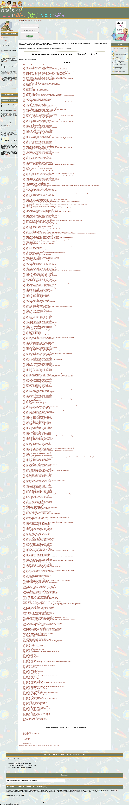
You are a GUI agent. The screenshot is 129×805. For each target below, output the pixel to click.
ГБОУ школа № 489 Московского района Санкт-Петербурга (37, 364)
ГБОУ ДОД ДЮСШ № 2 (28, 88)
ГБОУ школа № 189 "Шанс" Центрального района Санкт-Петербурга (40, 180)
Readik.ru (46, 803)
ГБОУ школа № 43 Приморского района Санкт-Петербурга (37, 343)
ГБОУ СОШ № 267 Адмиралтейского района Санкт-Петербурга (38, 243)
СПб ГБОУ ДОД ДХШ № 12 (29, 669)
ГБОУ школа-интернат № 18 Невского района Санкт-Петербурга (39, 620)
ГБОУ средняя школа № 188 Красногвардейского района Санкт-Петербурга (41, 179)
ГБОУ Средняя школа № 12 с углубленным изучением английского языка (41, 127)
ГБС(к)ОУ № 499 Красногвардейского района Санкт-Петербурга (38, 607)
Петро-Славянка (27, 743)
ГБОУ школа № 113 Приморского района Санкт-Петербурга (37, 124)
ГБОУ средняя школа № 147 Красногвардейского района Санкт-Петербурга (41, 152)
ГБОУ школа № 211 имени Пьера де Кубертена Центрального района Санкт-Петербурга (45, 199)
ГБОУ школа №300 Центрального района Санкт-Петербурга (37, 106)
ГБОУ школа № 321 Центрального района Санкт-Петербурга (38, 286)
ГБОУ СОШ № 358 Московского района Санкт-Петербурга (37, 317)
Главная (21, 20)
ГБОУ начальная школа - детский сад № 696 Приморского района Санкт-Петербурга (44, 74)
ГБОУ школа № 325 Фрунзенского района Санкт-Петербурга (37, 290)
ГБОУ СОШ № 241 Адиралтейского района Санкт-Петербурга (38, 222)
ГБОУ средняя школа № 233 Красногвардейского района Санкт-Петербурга (41, 215)
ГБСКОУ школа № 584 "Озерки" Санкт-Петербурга (35, 581)
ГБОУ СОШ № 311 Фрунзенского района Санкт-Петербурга (37, 276)
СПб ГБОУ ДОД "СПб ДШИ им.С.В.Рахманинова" (35, 688)
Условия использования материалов (10, 804)
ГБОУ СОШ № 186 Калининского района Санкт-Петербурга (37, 177)
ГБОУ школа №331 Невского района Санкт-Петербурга (36, 523)
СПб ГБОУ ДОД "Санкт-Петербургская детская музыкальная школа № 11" (41, 641)
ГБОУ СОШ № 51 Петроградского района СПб (34, 380)
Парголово (25, 740)
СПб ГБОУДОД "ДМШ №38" (29, 659)
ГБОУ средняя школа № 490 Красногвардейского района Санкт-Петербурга (41, 365)
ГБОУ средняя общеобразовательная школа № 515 (35, 384)
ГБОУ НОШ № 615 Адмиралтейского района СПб (35, 104)
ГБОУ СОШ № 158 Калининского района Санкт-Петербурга (37, 158)
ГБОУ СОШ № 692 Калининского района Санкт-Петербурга (37, 468)
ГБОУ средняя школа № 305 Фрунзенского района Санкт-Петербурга (40, 269)
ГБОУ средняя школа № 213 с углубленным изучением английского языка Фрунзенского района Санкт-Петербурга (51, 201)
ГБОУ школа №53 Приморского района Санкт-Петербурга (37, 548)
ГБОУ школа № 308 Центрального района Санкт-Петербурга (38, 273)
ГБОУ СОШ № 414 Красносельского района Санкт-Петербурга (38, 342)
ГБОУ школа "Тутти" (28, 577)
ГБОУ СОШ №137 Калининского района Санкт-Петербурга (37, 495)
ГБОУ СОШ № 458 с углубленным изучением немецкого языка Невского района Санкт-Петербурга (47, 353)
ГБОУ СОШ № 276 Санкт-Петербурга (32, 248)
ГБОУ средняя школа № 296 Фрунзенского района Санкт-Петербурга (40, 264)
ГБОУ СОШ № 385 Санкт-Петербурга (32, 333)
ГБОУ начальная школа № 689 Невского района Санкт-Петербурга (39, 105)
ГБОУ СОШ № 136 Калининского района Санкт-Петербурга (37, 142)
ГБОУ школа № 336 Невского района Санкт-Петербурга (36, 297)
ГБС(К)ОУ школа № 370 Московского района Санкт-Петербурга (38, 612)
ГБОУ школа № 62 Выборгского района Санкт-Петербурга (37, 442)
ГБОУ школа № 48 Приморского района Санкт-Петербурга (37, 67)
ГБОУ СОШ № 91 (27, 482)
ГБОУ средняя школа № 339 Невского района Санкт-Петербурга (39, 301)
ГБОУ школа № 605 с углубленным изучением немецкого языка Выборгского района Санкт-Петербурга (48, 436)
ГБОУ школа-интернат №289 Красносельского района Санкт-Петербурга (41, 108)
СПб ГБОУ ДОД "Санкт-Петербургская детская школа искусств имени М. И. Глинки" (43, 686)
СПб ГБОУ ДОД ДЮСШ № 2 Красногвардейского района (37, 699)
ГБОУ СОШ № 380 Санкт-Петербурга (32, 331)
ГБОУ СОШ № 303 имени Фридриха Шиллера (34, 518)
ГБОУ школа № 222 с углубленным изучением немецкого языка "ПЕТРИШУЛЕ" (42, 206)
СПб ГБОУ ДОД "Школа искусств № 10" (32, 691)
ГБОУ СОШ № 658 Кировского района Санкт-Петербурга (37, 458)
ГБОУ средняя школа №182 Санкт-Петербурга (34, 505)
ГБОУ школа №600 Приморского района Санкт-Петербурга (37, 563)
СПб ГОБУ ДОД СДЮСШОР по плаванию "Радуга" (35, 719)
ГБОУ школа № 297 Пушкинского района (33, 265)
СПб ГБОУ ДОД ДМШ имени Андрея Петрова (34, 662)
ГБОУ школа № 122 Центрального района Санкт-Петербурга (38, 130)
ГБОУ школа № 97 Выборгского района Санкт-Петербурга (37, 485)
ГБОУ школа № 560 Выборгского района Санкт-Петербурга (37, 411)
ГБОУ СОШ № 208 (27, 196)
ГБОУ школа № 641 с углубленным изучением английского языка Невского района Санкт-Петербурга (48, 450)
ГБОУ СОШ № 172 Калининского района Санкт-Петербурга (37, 501)
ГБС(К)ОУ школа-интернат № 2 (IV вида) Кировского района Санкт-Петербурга (42, 627)
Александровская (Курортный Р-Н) (31, 733)
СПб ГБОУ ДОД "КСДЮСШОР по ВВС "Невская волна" (36, 648)
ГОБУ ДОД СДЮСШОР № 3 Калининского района (35, 638)
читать (14, 37)
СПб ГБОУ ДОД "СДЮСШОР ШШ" (31, 696)
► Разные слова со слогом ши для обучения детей (19, 767)
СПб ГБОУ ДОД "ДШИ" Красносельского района (34, 646)
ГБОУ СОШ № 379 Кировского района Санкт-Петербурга (37, 66)
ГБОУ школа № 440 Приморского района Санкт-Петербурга (37, 537)
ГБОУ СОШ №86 (27, 574)
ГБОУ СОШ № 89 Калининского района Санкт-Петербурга (37, 479)
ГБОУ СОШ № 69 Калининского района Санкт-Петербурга (37, 466)
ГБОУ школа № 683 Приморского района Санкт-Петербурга (37, 463)
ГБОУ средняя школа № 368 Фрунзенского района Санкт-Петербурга (40, 325)
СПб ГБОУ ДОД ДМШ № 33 (29, 654)
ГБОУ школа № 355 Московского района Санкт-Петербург (37, 315)
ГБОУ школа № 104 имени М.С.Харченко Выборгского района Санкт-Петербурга (43, 119)
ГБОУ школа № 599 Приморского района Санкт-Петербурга (37, 431)
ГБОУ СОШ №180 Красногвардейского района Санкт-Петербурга (39, 170)
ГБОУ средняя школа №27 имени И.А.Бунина (34, 514)
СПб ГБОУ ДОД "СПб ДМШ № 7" (31, 656)
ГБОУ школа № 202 (27, 191)
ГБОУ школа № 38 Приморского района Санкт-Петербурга (37, 329)
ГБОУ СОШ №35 (27, 527)
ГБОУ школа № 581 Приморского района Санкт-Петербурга (37, 420)
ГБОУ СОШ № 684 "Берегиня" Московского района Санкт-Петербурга (40, 464)
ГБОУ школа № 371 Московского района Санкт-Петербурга (37, 326)
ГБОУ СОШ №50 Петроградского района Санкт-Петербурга (37, 542)
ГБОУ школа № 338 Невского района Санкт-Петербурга (36, 300)
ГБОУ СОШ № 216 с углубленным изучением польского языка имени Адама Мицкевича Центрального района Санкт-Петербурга (55, 204)
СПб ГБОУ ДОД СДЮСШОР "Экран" (32, 709)
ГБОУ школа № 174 (27, 167)
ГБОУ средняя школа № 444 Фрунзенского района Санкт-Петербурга (40, 347)
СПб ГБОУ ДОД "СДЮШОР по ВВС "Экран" (33, 697)
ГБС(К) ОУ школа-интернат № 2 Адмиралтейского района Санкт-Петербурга (42, 630)
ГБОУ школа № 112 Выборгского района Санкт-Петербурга (37, 122)
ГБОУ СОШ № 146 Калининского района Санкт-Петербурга (37, 151)
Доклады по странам (119, 61)
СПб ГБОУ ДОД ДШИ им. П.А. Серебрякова (33, 687)
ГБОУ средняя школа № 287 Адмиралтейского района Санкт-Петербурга (41, 257)
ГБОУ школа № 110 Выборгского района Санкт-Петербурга (37, 489)
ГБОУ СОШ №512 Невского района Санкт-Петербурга (36, 544)
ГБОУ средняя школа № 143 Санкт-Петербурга (34, 148)
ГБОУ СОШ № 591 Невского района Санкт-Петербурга (36, 424)
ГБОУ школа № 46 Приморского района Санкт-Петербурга (37, 354)
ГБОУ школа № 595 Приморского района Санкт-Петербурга (37, 428)
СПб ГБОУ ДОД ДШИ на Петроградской (32, 690)
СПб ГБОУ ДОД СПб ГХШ (29, 650)
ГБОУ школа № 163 (27, 498)
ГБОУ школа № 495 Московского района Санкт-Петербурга (37, 369)
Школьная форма (118, 67)
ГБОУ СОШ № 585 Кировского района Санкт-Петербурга (37, 423)
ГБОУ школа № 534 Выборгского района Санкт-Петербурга (37, 394)
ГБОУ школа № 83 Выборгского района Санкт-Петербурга (37, 476)
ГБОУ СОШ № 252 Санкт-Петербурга (32, 231)
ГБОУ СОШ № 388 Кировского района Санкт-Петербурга (37, 334)
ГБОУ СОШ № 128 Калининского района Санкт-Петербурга (37, 135)
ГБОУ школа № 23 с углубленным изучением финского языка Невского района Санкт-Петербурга (47, 211)
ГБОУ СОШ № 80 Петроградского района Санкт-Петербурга (37, 474)
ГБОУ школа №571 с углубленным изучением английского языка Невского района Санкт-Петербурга (48, 556)
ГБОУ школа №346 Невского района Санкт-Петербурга (36, 526)
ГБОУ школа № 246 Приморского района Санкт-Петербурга (37, 226)
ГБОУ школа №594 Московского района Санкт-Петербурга (37, 427)
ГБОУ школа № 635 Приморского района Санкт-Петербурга (37, 445)
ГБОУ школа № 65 (27, 454)
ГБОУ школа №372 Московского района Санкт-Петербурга (37, 530)
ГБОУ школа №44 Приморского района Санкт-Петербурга (37, 344)
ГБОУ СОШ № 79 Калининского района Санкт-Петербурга (37, 473)
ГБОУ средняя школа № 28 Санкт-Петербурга (34, 251)
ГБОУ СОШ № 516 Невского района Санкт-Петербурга (36, 385)
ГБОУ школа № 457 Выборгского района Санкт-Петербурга (37, 352)
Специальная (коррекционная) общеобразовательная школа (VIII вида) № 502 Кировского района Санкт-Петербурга (52, 603)
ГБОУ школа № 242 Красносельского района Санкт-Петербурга (38, 511)
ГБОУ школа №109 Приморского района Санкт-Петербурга (37, 487)
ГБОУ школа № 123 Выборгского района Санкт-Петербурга (37, 131)
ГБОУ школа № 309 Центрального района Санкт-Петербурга (38, 274)
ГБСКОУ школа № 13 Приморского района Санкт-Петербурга (38, 608)
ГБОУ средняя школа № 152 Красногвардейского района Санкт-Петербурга (41, 156)
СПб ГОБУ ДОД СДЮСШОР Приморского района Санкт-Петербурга (39, 715)
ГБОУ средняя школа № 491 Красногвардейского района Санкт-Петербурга (41, 366)
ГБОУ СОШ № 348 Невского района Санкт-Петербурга (36, 307)
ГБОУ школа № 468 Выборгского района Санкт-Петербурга (37, 357)
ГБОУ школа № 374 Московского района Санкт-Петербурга (37, 327)
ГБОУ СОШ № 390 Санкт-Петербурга (32, 535)
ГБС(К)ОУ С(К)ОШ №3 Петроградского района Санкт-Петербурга (39, 591)
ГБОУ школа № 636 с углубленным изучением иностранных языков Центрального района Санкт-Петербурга (50, 447)
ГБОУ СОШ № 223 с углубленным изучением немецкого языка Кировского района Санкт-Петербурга (48, 207)
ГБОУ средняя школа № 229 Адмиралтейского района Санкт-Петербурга (41, 210)
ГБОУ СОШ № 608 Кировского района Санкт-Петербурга (37, 437)
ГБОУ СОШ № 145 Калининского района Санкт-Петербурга (37, 149)
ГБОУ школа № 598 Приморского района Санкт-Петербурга (37, 99)
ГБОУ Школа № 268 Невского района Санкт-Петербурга (36, 244)
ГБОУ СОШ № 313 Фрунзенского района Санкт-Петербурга (37, 279)
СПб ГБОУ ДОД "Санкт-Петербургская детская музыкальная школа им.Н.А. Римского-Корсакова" (47, 661)
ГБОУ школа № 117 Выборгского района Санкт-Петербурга (37, 126)
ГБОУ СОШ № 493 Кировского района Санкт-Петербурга (37, 368)
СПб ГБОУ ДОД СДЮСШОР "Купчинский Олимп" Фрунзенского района (40, 692)
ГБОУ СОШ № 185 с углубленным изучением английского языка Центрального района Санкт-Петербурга (49, 175)
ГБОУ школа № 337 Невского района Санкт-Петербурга (36, 299)
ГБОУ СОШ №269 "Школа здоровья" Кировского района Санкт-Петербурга (41, 513)
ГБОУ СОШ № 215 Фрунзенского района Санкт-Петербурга (37, 203)
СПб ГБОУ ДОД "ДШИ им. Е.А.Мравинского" (34, 685)
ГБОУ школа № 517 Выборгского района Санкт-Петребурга (37, 545)
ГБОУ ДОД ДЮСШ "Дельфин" (30, 87)
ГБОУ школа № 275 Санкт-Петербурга (32, 247)
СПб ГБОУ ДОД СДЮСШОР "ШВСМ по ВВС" (34, 707)
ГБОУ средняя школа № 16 (29, 159)
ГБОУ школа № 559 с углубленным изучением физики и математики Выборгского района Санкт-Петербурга (49, 410)
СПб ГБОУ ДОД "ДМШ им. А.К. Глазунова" (33, 645)
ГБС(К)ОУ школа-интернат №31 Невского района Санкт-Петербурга (39, 585)
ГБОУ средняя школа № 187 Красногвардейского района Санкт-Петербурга (41, 178)
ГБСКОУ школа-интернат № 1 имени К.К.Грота (34, 625)
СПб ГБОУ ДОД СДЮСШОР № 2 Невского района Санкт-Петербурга (40, 712)
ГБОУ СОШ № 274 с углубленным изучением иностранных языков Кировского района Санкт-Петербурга (49, 246)
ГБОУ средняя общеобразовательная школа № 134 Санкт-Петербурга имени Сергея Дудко (45, 140)
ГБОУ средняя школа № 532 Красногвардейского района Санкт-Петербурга (41, 392)
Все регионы (27, 20)
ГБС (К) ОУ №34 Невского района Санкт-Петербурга (36, 611)
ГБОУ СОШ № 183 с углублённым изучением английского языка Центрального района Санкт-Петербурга (49, 173)
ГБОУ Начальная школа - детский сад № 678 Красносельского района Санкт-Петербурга (45, 68)
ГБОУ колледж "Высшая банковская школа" (33, 96)
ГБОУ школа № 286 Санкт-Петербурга (32, 256)
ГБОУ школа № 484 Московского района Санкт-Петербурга (37, 362)
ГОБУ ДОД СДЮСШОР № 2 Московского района (35, 635)
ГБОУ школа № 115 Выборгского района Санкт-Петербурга (37, 125)
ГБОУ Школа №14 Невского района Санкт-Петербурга (36, 496)
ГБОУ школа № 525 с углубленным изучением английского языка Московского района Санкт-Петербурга (49, 389)
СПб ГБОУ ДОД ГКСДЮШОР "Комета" (32, 643)
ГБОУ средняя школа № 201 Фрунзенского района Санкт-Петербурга (40, 190)
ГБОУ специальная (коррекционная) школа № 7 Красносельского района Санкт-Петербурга (45, 617)
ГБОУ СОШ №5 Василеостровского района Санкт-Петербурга (38, 540)
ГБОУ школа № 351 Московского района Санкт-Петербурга (37, 311)
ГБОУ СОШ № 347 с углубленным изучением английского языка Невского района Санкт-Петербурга (47, 306)
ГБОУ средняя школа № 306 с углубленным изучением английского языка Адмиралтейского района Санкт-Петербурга (52, 270)
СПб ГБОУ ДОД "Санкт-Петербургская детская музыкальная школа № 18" (41, 651)
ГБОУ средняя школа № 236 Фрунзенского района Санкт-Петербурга (40, 217)
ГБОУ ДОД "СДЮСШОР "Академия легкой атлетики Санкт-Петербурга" (40, 83)
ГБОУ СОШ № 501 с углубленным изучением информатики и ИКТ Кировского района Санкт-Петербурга (48, 373)
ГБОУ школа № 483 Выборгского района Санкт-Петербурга (37, 360)
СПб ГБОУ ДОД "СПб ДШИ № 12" (31, 673)
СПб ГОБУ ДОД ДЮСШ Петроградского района (34, 717)
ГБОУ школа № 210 (27, 198)
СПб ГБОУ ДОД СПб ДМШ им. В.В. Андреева (34, 664)
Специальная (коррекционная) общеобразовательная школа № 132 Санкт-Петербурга (44, 109)
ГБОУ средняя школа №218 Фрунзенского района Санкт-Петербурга (40, 507)
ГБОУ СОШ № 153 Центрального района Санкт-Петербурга (37, 157)
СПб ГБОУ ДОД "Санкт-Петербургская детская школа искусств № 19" (40, 675)
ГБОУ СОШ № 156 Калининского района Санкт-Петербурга (37, 497)
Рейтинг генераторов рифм (120, 64)
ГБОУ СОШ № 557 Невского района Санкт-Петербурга (36, 407)
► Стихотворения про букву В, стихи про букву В (18, 763)
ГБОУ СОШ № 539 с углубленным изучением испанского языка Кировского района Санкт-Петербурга (48, 399)
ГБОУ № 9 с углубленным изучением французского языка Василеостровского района (44, 480)
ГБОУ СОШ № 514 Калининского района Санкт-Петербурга (37, 383)
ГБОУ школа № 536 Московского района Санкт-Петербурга (37, 396)
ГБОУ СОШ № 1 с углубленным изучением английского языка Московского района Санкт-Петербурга (48, 115)
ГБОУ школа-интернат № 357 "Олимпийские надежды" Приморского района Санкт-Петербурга (46, 580)
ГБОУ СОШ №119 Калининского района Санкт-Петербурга (37, 491)
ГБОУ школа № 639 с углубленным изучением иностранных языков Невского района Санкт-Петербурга (48, 448)
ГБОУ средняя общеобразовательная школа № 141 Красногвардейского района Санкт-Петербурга (47, 147)
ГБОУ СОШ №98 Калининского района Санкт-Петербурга (37, 576)
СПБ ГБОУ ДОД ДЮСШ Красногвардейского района (36, 701)
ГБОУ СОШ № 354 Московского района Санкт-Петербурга (37, 313)
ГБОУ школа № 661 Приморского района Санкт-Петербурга (37, 459)
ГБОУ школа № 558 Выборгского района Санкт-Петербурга (37, 408)
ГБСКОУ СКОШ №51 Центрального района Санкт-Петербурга (38, 633)
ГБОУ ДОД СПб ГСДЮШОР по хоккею (32, 80)
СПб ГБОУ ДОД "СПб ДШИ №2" (30, 677)
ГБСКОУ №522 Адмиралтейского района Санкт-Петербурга (37, 596)
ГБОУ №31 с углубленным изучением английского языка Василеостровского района (43, 521)
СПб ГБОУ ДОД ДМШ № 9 (29, 660)
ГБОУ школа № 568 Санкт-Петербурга (32, 415)
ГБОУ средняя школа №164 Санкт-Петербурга (34, 500)
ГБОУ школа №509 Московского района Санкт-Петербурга (37, 543)
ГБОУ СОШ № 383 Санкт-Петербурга (32, 332)
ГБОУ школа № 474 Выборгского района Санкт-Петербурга (37, 358)
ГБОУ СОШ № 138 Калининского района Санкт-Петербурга (37, 143)
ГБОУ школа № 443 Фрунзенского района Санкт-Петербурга (37, 346)
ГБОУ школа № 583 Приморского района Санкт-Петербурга (37, 422)
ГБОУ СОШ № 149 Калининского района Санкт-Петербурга (37, 153)
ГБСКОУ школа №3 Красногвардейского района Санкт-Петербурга (39, 587)
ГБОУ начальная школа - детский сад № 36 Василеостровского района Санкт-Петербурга (45, 69)
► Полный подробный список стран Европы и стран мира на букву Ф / (23, 761)
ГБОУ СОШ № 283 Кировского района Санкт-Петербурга (37, 254)
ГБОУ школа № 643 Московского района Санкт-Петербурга (37, 452)
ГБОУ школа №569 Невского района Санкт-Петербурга (36, 554)
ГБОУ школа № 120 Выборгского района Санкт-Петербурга (37, 129)
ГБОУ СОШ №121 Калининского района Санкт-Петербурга (37, 492)
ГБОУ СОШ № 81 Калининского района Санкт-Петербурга (37, 475)
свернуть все (123, 48)
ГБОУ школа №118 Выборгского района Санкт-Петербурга (37, 490)
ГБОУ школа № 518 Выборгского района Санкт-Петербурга (37, 386)
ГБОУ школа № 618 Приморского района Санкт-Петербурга (37, 440)
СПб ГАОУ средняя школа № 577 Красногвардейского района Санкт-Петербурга (43, 640)
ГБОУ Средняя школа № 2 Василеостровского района (36, 186)
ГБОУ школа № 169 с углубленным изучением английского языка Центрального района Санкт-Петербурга (49, 164)
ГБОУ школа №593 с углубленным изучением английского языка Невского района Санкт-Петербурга (48, 560)
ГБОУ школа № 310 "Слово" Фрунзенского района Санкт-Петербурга (40, 275)
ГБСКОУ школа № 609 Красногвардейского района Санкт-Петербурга (40, 593)
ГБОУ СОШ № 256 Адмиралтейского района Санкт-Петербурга (38, 235)
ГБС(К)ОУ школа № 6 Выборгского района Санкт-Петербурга (38, 586)
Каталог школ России (119, 65)
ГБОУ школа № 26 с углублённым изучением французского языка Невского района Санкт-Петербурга (48, 237)
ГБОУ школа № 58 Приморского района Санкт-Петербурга (37, 559)
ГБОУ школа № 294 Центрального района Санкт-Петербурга (38, 263)
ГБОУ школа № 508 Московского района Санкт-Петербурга (37, 379)
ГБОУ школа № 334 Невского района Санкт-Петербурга (36, 296)
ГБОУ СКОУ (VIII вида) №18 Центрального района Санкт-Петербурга (40, 597)
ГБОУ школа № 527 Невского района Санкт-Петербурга (36, 390)
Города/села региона (37, 20)
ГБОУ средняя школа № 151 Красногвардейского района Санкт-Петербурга (41, 154)
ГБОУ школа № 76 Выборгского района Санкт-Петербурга (37, 469)
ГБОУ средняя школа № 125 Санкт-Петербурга (34, 133)
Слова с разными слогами (120, 54)
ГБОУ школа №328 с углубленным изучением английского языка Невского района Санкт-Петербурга (48, 522)
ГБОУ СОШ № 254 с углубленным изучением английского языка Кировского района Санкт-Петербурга (48, 232)
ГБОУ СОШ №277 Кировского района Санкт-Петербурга (36, 249)
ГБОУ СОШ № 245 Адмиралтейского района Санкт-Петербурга (38, 225)
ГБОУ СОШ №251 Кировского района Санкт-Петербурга (36, 512)
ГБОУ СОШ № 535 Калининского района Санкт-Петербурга (37, 395)
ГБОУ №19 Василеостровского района (32, 506)
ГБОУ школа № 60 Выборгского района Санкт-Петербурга (37, 432)
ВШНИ (24, 720)
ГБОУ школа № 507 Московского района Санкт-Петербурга (37, 378)
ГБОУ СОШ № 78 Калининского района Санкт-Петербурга (37, 471)
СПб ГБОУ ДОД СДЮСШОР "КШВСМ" (32, 704)
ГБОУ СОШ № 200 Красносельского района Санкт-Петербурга (38, 189)
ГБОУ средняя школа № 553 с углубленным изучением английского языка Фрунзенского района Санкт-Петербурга (51, 405)
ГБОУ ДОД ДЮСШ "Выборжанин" (31, 85)
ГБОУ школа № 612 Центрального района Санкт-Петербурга (38, 438)
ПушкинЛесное (26, 735)
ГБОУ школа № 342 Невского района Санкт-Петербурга (36, 304)
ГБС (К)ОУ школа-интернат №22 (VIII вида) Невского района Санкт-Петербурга (42, 628)
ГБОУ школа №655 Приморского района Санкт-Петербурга (37, 565)
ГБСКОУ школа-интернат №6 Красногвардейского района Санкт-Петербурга (42, 629)
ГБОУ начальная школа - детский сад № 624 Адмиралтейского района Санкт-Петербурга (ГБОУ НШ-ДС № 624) (50, 71)
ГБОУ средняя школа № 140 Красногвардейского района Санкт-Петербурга (41, 146)
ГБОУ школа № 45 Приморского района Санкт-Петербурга (37, 349)
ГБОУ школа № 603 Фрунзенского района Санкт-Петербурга (37, 434)
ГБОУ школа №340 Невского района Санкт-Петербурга (36, 524)
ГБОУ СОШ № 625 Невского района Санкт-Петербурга (36, 443)
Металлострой (26, 738)
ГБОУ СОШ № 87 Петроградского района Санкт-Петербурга (37, 477)
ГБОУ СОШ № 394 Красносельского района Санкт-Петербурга (38, 338)
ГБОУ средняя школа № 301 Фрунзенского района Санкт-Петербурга (40, 114)
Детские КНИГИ (118, 62)
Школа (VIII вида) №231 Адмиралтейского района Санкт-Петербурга (40, 606)
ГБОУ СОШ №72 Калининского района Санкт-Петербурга (37, 569)
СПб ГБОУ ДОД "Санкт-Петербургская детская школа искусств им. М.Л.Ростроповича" (44, 682)
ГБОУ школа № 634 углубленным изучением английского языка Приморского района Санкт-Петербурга (48, 101)
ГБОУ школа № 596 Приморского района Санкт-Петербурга (37, 429)
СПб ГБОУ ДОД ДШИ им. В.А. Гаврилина (33, 680)
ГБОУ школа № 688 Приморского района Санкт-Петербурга (37, 465)
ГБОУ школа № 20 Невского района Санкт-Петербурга (36, 188)
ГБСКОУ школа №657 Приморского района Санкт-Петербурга (38, 618)
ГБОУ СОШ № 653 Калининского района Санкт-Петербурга (37, 455)
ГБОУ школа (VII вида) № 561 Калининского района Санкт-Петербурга (40, 582)
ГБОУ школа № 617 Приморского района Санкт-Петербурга (37, 439)
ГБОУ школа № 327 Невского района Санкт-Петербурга (36, 293)
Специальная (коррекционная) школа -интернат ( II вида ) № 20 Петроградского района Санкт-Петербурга (49, 619)
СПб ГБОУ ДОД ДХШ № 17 (29, 666)
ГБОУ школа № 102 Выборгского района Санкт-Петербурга (37, 116)
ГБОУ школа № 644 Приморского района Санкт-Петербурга (37, 453)
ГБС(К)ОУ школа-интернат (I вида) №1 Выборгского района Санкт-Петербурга (42, 622)
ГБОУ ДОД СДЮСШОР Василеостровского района (35, 92)
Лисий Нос (25, 737)
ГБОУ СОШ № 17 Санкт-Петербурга (31, 166)
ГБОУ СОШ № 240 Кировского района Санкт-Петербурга (37, 221)
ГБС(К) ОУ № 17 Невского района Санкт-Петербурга (36, 609)
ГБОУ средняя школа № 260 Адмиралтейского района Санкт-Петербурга (41, 238)
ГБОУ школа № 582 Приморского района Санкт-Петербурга (37, 421)
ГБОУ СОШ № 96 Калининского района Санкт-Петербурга (37, 639)
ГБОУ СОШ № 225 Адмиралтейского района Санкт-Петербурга (38, 209)
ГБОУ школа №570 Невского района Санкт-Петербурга (36, 555)
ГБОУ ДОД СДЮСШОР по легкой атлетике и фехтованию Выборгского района (42, 94)
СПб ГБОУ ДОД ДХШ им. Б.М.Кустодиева (33, 671)
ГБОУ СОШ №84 (27, 572)
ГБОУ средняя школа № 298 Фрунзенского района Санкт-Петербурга (40, 267)
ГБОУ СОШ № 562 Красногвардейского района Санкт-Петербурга (39, 412)
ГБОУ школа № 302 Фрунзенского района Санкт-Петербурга (37, 268)
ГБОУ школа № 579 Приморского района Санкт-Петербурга (37, 417)
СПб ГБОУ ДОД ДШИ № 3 (29, 676)
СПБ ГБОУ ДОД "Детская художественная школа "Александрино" (39, 665)
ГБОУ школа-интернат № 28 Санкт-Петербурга (34, 579)
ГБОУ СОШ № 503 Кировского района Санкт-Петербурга (37, 374)
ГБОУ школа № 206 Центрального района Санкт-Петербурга (38, 194)
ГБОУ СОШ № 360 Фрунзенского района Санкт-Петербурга (37, 318)
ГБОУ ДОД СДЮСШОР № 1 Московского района (35, 89)
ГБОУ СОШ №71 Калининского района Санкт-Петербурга (37, 567)
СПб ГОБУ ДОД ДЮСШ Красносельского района (35, 702)
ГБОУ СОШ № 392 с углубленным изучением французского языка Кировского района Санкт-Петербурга (48, 337)
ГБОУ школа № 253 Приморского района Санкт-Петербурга (37, 64)
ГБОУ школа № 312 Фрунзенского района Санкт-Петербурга (37, 278)
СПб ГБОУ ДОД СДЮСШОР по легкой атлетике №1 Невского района (40, 698)
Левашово (25, 734)
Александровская (27, 732)
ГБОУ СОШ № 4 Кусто (28, 341)
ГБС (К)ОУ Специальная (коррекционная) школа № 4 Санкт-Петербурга (40, 600)
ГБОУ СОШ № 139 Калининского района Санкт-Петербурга (37, 145)
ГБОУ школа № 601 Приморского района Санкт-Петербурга (37, 433)
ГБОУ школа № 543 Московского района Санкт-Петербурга (37, 549)
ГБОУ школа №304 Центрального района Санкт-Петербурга (37, 519)
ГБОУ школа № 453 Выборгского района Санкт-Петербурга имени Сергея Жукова (43, 350)
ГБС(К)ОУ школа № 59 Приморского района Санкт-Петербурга (38, 613)
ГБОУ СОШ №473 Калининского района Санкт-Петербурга (37, 539)
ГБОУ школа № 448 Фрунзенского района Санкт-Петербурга (37, 348)
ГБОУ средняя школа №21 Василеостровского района (36, 100)
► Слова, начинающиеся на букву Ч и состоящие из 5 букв (21, 765)
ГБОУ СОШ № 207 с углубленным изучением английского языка (38, 195)
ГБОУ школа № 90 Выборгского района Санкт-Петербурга (37, 481)
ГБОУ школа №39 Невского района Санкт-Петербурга (36, 534)
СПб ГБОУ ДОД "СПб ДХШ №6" (30, 670)
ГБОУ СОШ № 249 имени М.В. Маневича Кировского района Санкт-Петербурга (42, 228)
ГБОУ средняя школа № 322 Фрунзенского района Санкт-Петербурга (40, 288)
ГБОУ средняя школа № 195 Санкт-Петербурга (34, 184)
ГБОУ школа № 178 (27, 169)
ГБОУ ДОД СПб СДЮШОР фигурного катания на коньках (37, 82)
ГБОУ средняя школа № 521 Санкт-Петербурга (34, 387)
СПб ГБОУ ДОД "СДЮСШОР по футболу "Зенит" (35, 694)
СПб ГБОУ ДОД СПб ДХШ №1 (30, 667)
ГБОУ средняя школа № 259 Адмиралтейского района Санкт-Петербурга (41, 236)
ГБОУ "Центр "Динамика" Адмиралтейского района (35, 590)
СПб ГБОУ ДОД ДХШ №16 (29, 672)
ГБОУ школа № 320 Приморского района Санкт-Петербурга (37, 285)
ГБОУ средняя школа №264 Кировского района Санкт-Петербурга (39, 241)
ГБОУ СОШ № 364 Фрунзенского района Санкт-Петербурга (37, 321)
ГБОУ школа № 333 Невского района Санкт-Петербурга (36, 295)
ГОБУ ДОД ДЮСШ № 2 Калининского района (34, 634)
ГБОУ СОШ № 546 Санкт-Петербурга (32, 400)
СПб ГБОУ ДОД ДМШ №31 (29, 657)
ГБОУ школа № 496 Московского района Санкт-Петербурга (37, 370)
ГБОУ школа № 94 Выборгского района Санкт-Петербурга (37, 484)
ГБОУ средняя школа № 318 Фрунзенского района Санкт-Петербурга (40, 284)
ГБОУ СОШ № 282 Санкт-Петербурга (32, 253)
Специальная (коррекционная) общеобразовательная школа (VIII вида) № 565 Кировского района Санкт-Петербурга (52, 604)
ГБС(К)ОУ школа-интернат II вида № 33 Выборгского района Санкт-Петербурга (42, 623)
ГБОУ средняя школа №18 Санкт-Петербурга (34, 503)
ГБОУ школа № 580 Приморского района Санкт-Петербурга (37, 418)
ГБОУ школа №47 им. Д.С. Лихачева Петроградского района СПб (39, 538)
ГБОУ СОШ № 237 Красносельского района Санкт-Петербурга (38, 219)
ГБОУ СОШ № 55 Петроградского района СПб (34, 402)
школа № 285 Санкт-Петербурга (31, 516)
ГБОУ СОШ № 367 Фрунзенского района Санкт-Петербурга (37, 323)
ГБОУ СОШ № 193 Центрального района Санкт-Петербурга (37, 183)
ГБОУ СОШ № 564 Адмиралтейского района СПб (35, 413)
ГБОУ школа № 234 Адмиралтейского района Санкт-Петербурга (38, 216)
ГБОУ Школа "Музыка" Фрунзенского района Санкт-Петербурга (38, 571)
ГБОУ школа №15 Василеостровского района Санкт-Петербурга (38, 98)
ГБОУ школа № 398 (27, 339)
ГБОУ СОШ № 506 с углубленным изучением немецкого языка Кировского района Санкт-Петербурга (48, 376)
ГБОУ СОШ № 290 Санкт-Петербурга (32, 259)
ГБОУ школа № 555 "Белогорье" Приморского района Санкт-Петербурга (40, 406)
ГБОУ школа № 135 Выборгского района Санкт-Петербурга (37, 141)
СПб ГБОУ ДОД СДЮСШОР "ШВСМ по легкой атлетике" (37, 708)
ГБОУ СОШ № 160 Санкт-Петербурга (32, 161)
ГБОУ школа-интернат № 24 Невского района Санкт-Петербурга (39, 79)
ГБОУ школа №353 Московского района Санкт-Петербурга (37, 528)
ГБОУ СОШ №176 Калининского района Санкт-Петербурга (37, 502)
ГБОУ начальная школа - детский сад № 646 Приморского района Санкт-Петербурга (44, 72)
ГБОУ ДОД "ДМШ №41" (28, 644)
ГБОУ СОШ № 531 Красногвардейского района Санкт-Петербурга (39, 391)
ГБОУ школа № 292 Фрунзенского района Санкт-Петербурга (37, 262)
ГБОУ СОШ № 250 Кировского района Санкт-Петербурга (37, 230)
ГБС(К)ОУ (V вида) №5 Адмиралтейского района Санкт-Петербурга (39, 588)
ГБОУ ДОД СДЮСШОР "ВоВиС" (31, 93)
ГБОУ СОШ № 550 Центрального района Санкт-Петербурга (37, 403)
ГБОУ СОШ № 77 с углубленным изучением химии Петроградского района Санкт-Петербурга (46, 470)
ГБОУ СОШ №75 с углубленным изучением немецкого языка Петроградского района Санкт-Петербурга (48, 570)
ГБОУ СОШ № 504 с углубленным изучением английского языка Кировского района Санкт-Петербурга (48, 375)
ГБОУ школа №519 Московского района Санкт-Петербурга (37, 546)
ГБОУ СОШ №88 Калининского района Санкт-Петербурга (37, 575)
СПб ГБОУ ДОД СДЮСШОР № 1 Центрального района (36, 713)
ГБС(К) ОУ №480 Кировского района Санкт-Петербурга (36, 595)
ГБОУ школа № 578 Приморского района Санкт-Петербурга (37, 416)
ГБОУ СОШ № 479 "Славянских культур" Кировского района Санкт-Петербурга (42, 359)
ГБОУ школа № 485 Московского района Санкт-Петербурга (37, 363)
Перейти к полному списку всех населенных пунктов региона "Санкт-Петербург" (39, 745)
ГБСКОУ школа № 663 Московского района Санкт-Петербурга (38, 616)
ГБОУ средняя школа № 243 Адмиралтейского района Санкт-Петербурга (41, 223)
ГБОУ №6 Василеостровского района (32, 561)
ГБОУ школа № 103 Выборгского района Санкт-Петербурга (37, 117)
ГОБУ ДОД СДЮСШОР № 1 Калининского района (35, 636)
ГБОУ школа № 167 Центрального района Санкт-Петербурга (38, 163)
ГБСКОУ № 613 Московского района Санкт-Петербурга (36, 614)
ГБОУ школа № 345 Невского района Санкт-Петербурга (36, 305)
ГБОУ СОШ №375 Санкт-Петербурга (32, 328)
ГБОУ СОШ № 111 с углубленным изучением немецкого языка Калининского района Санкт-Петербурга (48, 121)
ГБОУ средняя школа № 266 (30, 242)
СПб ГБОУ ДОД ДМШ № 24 (29, 653)
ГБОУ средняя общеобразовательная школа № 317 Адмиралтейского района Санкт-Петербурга (46, 283)
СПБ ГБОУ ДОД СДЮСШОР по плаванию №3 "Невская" (37, 714)
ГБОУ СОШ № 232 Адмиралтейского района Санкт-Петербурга (38, 214)
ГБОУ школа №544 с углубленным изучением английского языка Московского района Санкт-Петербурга (48, 550)
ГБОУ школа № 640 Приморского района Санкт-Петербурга (37, 449)
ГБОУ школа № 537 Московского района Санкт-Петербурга (37, 397)
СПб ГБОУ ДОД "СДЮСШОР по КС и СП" (33, 693)
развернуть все (117, 48)
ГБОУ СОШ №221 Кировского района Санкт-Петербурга (36, 508)
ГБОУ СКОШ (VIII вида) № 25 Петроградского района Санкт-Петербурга (40, 598)
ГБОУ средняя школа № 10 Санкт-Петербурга (34, 486)
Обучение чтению (118, 52)
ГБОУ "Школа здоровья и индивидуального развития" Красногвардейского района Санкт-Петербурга (48, 78)
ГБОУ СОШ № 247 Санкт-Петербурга (32, 227)
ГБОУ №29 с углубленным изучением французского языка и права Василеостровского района (46, 517)
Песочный (25, 742)
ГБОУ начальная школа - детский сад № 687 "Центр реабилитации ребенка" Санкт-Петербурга (46, 73)
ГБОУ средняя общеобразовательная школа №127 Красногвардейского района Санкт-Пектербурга (47, 493)
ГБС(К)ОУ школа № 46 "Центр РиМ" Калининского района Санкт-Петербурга (42, 601)
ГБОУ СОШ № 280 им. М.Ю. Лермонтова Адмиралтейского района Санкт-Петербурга (44, 252)
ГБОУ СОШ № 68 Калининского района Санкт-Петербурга (37, 461)
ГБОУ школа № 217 (27, 205)
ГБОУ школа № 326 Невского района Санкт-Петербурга (36, 291)
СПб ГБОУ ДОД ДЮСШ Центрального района (34, 703)
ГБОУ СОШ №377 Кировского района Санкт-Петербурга (36, 532)
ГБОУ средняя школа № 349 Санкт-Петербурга (34, 309)
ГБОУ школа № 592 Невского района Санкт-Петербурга (36, 426)
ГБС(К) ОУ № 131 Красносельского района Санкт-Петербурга (38, 632)
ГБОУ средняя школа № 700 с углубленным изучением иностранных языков (41, 566)
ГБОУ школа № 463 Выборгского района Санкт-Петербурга (37, 355)
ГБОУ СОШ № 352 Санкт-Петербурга (32, 312)
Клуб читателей (118, 57)
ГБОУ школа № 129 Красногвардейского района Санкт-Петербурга (39, 136)
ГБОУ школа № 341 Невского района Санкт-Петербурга (36, 302)
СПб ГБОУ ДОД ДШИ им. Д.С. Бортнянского (33, 683)
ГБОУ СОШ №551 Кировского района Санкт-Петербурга (36, 553)
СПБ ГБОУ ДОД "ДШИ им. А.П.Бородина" (33, 678)
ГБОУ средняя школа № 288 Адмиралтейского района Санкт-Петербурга (41, 258)
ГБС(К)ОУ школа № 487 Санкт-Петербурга (33, 602)
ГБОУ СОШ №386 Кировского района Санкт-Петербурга (36, 533)
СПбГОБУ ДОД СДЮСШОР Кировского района (34, 718)
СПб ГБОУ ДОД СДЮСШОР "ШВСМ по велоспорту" (35, 706)
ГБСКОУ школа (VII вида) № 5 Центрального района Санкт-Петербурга (40, 592)
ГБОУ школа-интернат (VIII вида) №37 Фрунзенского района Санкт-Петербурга (42, 624)
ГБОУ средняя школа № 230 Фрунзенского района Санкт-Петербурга (40, 212)
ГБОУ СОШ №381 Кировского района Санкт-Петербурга (36, 113)
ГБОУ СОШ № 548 (27, 401)
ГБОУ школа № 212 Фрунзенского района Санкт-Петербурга (37, 200)
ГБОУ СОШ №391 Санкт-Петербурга (32, 336)
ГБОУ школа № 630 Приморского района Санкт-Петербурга (37, 444)
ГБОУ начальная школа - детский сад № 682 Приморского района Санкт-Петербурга (44, 77)
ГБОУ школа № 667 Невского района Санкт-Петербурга (36, 460)
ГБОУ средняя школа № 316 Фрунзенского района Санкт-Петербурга (40, 281)
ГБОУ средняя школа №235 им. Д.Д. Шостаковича (35, 510)
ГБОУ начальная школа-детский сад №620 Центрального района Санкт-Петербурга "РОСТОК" (46, 76)
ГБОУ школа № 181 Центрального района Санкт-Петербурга (38, 172)
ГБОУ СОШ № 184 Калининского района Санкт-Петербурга (37, 174)
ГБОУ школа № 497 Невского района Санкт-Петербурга (36, 371)
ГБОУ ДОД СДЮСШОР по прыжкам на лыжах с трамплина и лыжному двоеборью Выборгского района (48, 95)
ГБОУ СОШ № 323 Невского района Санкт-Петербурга (36, 289)
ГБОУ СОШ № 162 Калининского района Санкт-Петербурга (37, 162)
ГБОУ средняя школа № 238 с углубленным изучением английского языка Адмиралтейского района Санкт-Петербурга (52, 220)
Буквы (116, 55)
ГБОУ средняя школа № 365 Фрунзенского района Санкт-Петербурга (40, 322)
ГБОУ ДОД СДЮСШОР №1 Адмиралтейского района (36, 90)
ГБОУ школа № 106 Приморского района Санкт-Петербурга (37, 120)
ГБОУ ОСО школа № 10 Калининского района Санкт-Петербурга (39, 110)
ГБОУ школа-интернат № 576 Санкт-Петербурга (34, 103)
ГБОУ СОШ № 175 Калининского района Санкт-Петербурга (37, 168)
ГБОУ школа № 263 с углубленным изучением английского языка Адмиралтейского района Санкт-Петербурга (50, 239)
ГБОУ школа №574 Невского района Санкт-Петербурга (36, 558)
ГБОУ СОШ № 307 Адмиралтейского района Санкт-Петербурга (38, 272)
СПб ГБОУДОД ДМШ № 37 (29, 655)
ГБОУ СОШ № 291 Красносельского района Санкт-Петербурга (38, 260)
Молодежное (26, 739)
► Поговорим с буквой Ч (12, 758)
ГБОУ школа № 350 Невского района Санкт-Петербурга (36, 310)
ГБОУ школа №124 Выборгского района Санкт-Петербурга (37, 132)
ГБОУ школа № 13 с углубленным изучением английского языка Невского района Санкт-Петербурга (47, 137)
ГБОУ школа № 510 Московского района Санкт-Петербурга (37, 381)
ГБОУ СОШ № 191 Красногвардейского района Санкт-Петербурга (39, 182)
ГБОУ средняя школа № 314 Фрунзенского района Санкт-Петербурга (40, 280)
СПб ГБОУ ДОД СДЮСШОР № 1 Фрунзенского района (36, 710)
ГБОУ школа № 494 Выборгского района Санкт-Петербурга (37, 111)
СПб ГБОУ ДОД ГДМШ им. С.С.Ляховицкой (33, 649)
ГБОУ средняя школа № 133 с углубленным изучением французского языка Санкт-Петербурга (46, 138)
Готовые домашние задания (121, 71)
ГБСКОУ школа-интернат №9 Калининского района (35, 583)
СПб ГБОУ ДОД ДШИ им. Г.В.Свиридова (33, 681)
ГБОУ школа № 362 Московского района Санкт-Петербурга (37, 320)
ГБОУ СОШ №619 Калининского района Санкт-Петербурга (37, 564)
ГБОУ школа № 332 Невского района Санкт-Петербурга (36, 294)
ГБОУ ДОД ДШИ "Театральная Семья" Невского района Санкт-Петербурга (41, 84)
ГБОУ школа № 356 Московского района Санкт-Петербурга (37, 316)
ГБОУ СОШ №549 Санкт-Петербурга (32, 551)
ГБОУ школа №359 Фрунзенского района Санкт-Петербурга (37, 529)
